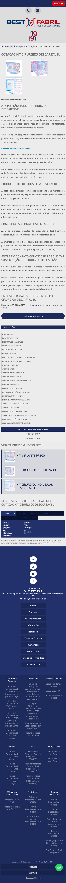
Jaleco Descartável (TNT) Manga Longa (12, 767)
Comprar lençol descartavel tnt (16, 423)
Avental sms (7, 334)
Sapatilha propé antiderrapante (16, 400)
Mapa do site (33, 651)
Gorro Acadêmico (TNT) (54, 684)
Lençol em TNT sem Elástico (54, 759)
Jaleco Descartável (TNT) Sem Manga (12, 779)
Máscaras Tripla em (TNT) (12, 807)
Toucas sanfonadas (10, 407)
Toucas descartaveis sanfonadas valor (19, 415)
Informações (8, 327)
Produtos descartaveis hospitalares (17, 361)
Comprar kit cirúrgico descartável (16, 419)
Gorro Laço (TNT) (54, 690)
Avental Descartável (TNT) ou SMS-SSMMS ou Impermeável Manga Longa (12, 719)
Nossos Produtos (33, 618)
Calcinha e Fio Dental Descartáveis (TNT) (54, 822)
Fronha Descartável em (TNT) (33, 809)
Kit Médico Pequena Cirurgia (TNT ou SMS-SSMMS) (33, 755)
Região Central (9, 513)
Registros (33, 631)
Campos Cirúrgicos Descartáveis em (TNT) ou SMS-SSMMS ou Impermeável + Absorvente (33, 711)
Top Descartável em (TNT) (54, 851)
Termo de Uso (33, 664)
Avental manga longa (11, 377)
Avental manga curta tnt (13, 373)
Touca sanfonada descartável (15, 404)
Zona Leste (57, 513)
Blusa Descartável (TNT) (54, 802)
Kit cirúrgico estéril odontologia (16, 392)
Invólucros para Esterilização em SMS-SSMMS (33, 725)
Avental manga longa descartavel (17, 380)
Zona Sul (46, 513)
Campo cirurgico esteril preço (14, 411)
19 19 (33, 589)
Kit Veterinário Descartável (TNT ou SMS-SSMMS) (33, 779)
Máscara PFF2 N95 (12, 800)
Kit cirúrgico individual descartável (34, 486)
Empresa (33, 612)
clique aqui (34, 305)
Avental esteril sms (10, 365)
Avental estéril (8, 369)
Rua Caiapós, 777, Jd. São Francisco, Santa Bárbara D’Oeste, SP (33, 594)
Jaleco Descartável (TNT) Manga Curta (12, 755)
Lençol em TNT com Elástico (54, 752)
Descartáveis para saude (12, 342)
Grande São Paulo (10, 518)
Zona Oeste (34, 513)
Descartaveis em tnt (10, 338)
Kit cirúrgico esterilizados (37, 470)
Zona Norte (22, 513)
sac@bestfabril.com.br (33, 598)
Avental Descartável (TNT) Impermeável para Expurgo (12, 691)
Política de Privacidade (33, 657)
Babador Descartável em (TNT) (33, 799)
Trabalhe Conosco (33, 638)
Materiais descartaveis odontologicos (18, 357)
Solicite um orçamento (33, 316)
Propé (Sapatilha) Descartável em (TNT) (54, 843)
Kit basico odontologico (12, 350)
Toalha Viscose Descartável (33, 733)
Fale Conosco (33, 644)
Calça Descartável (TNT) (54, 811)
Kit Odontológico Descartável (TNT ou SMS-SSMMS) (33, 767)
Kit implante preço (10, 353)
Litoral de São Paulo (28, 518)
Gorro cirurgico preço (11, 346)
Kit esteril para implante (12, 396)
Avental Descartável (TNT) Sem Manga (12, 734)
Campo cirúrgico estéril (12, 388)
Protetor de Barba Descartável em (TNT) (33, 820)
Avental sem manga (10, 384)
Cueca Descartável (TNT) (54, 833)
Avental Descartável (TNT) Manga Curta (12, 705)
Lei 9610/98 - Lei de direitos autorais (30, 543)
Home (33, 605)
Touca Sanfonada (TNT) (54, 696)
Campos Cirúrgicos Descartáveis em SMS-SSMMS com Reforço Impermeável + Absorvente (33, 691)
